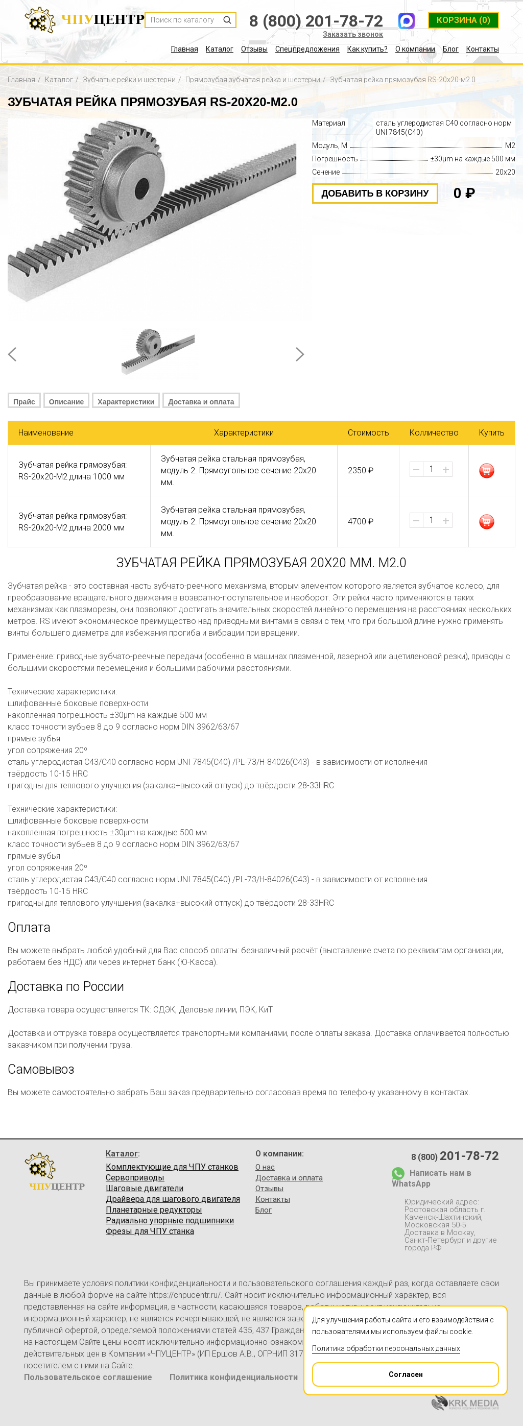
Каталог (219, 49)
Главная (184, 49)
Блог (451, 49)
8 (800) (455, 1156)
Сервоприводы (135, 1178)
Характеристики (126, 402)
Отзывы (254, 49)
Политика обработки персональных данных (386, 1348)
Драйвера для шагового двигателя (173, 1199)
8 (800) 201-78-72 (316, 21)
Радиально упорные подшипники (170, 1221)
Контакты (482, 49)
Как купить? (367, 49)
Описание (66, 402)
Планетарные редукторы (154, 1210)
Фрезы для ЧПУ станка (150, 1231)
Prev (12, 354)
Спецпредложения (307, 49)
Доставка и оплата (201, 402)
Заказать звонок (353, 34)
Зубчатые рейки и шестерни (129, 79)
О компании (415, 49)
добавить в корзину (375, 193)
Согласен (368, 1371)
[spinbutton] (431, 469)
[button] (446, 469)
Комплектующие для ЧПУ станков (172, 1167)
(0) (463, 20)
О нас (265, 1167)
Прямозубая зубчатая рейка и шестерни (252, 79)
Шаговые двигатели (144, 1189)
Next (300, 354)
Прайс (24, 402)
